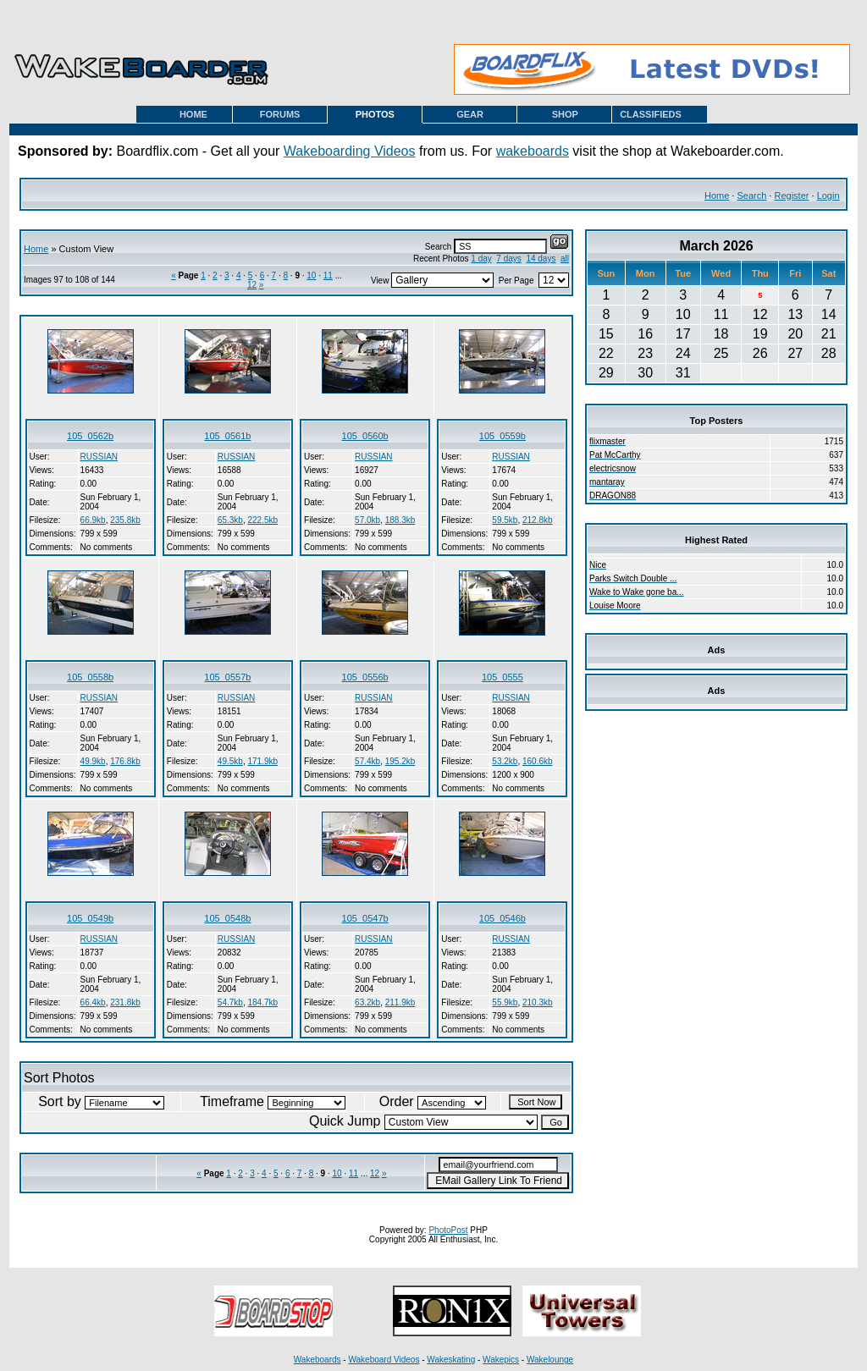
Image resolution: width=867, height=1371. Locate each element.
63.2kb (367, 1002)
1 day (481, 258)
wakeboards (532, 151)
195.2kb (400, 761)
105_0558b (90, 677)
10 (311, 275)
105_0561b (227, 436)
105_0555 (502, 677)
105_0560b (365, 436)
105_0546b (502, 918)
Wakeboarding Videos (350, 151)
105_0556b (365, 677)
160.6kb (537, 761)
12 (252, 284)
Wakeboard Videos (383, 1359)
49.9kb (93, 761)
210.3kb (537, 1002)
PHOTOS (375, 114)
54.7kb (230, 1002)
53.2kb (504, 761)
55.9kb (504, 1002)
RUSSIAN (99, 456)
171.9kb (262, 761)
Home (716, 195)
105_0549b (90, 918)
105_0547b (365, 918)
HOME (193, 114)
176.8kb (125, 761)
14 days (540, 258)
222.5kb (262, 520)
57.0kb (367, 520)
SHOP (565, 114)
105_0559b (502, 436)
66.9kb (93, 520)
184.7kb (262, 1002)
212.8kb (537, 520)
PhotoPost (447, 1230)
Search (751, 195)
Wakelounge (550, 1359)
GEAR (469, 114)
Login (828, 195)
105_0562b (90, 436)
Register (791, 195)
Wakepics (501, 1359)
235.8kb (125, 520)
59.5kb (504, 520)
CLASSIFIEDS (651, 114)
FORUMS (280, 114)
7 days (508, 258)
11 (328, 275)
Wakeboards (317, 1359)
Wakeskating (451, 1359)
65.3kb (230, 520)
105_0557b (227, 677)
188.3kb (400, 520)
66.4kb (93, 1002)
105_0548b (227, 918)
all (565, 258)
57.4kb (367, 761)
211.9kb (400, 1002)
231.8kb (125, 1002)
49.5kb (230, 761)
